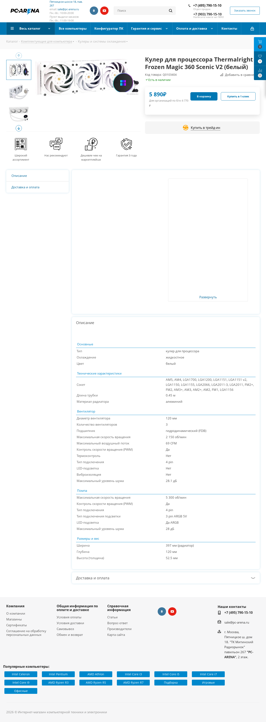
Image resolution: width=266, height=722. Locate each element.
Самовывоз (65, 629)
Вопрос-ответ (117, 623)
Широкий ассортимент (20, 157)
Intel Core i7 (208, 674)
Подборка (171, 682)
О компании (15, 613)
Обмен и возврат (70, 635)
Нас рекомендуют (56, 155)
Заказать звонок (245, 10)
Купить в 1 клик (238, 96)
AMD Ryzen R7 (133, 682)
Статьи (112, 617)
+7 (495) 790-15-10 (207, 5)
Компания (15, 606)
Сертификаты (16, 625)
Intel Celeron (21, 674)
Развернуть (208, 297)
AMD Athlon (95, 674)
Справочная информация (119, 608)
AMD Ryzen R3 (58, 682)
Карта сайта (116, 635)
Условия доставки (70, 623)
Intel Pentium (58, 674)
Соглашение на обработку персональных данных (26, 633)
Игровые (208, 682)
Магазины (14, 619)
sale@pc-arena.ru (68, 9)
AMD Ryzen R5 (96, 682)
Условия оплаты (69, 617)
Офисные (21, 691)
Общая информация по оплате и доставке (77, 608)
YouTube (104, 10)
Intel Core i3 (133, 674)
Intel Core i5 (170, 674)
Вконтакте (94, 10)
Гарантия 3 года (126, 155)
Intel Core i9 (20, 682)
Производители (119, 629)
